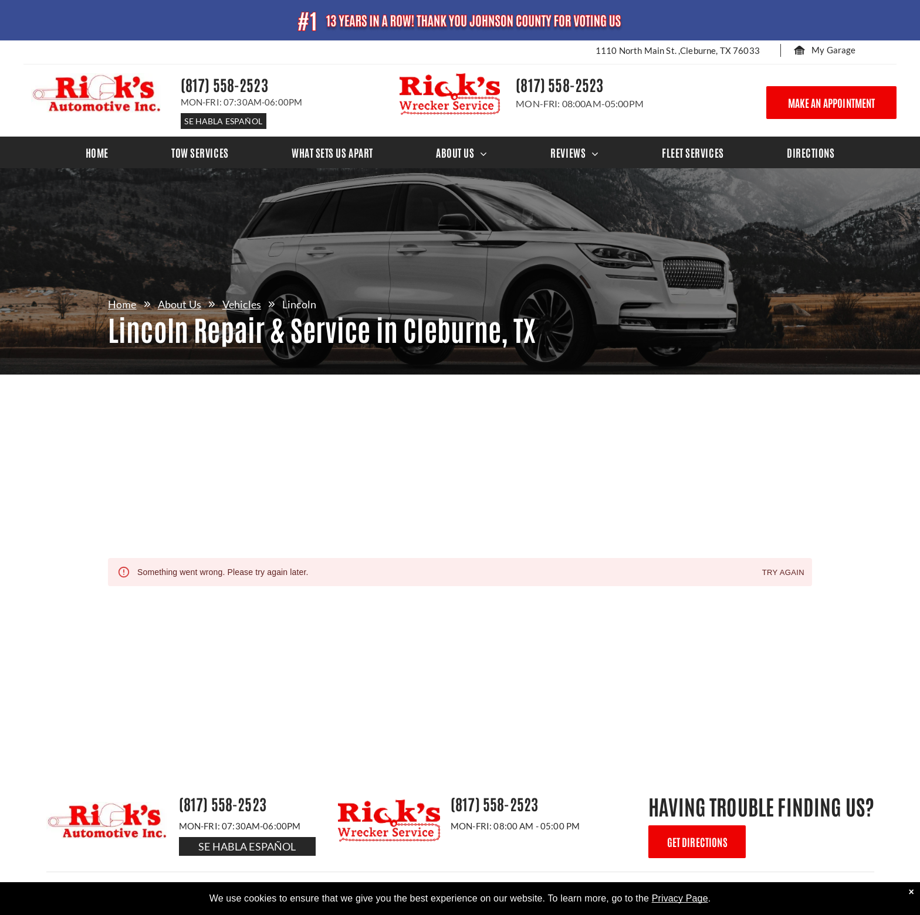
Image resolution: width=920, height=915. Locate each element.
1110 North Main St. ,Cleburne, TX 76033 (678, 50)
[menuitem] (97, 152)
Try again (783, 573)
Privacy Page (680, 898)
